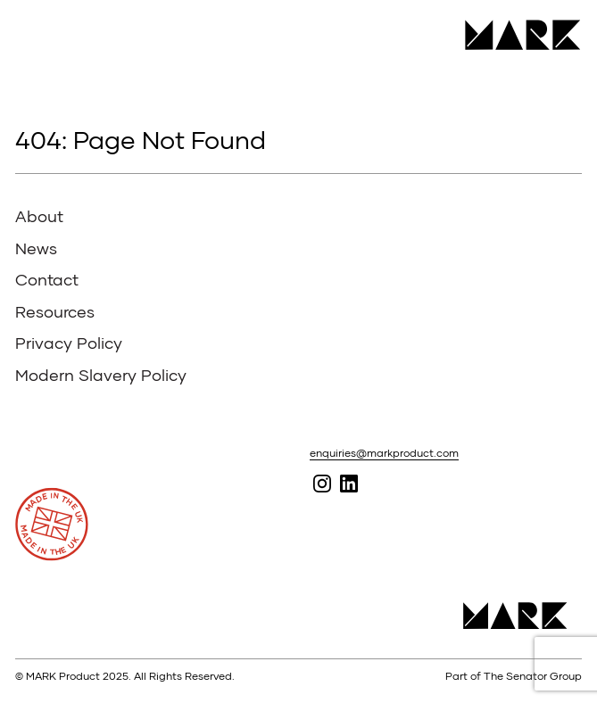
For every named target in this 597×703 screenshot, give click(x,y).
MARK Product (516, 35)
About (39, 216)
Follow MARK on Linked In (348, 483)
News (36, 248)
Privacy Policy (68, 342)
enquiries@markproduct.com (384, 452)
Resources (55, 311)
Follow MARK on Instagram (322, 483)
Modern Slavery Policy (101, 375)
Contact (47, 279)
